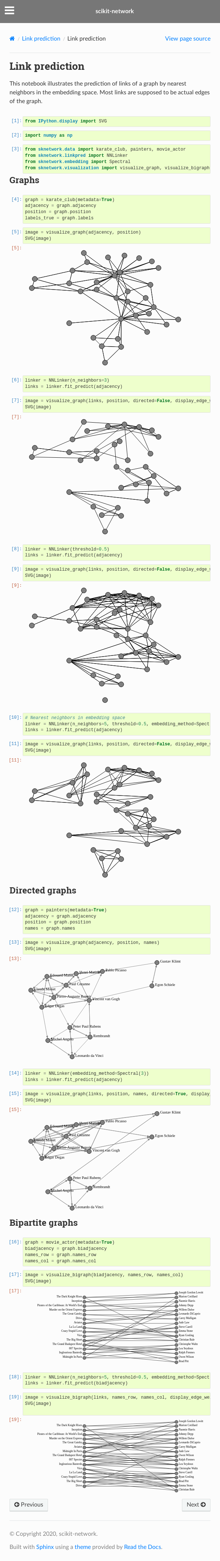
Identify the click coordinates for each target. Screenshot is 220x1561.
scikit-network (115, 11)
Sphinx (45, 1547)
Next (196, 1505)
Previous (28, 1505)
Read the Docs (142, 1547)
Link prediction (41, 39)
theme (83, 1547)
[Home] (12, 38)
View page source (187, 39)
